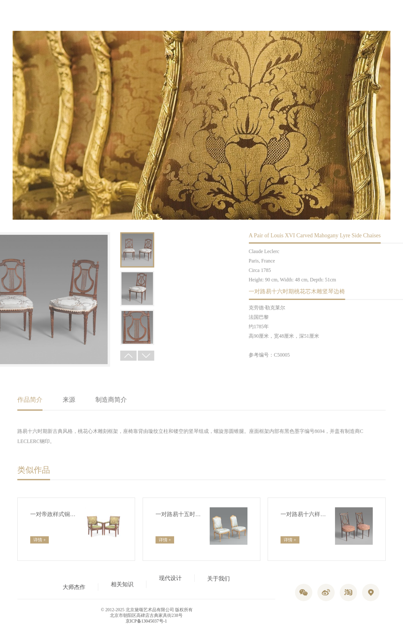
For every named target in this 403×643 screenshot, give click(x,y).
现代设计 (170, 581)
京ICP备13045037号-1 (146, 621)
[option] (86, 250)
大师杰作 (74, 585)
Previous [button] (77, 356)
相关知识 (122, 578)
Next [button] (95, 356)
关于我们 (218, 587)
